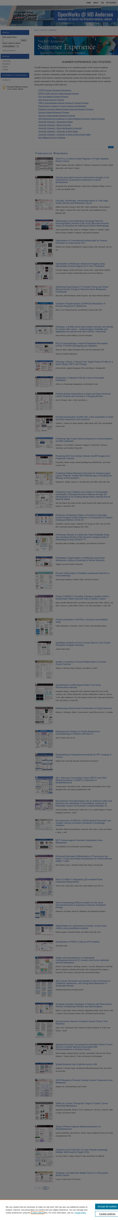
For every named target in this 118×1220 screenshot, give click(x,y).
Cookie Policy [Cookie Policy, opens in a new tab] (80, 1213)
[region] (59, 1210)
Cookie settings (37, 1213)
